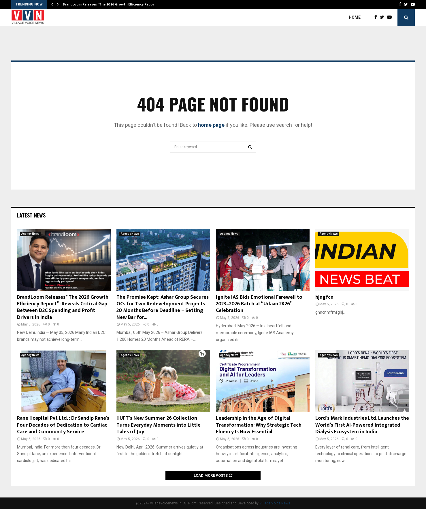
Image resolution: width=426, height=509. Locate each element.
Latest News (31, 215)
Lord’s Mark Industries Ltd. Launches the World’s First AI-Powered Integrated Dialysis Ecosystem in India (362, 425)
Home (355, 17)
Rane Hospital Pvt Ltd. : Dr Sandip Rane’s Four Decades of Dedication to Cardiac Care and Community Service (63, 425)
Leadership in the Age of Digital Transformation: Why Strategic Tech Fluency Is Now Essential (258, 425)
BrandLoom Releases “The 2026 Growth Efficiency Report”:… (112, 4)
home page (211, 125)
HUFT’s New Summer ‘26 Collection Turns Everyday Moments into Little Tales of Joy (158, 425)
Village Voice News (274, 503)
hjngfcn (324, 297)
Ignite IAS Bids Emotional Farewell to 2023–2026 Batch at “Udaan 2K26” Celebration (259, 304)
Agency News (30, 233)
